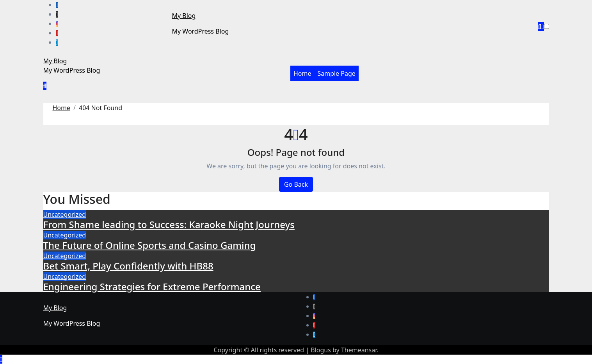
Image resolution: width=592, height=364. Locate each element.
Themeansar (359, 350)
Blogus (321, 350)
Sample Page (336, 73)
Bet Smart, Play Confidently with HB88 (128, 265)
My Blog (184, 15)
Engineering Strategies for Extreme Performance (152, 286)
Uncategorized (64, 214)
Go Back (296, 184)
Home (302, 73)
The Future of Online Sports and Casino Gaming (149, 245)
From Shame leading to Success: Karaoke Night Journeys (169, 224)
